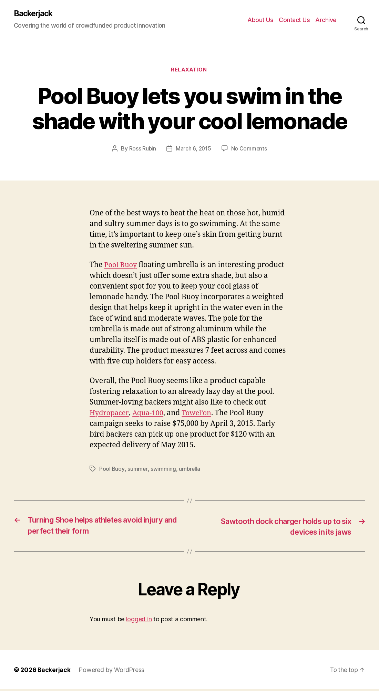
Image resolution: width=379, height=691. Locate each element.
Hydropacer (110, 413)
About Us (260, 19)
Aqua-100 (149, 413)
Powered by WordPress (112, 671)
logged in (139, 620)
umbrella (190, 469)
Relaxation (189, 71)
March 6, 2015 (193, 149)
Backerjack (35, 14)
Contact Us (294, 19)
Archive (326, 19)
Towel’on (199, 413)
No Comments (249, 149)
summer (137, 469)
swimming (163, 469)
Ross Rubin (142, 149)
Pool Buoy (121, 265)
